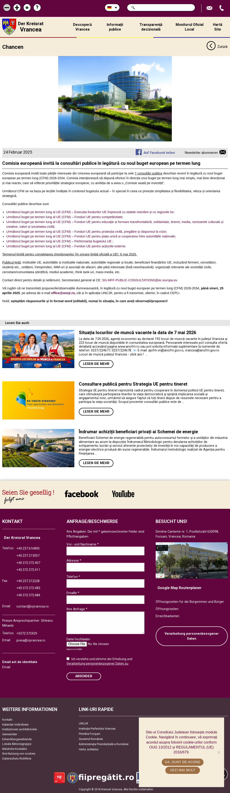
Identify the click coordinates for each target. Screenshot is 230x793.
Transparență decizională (150, 26)
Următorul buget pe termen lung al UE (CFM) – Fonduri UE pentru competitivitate (64, 217)
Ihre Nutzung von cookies (18, 753)
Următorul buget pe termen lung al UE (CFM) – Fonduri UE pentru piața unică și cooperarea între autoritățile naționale (90, 236)
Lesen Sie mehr (96, 364)
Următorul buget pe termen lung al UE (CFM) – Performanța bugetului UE (59, 241)
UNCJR (83, 723)
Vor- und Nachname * (82, 544)
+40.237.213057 (28, 555)
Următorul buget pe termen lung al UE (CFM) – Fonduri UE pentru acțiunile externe (65, 246)
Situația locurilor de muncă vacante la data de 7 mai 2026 (137, 332)
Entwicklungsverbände (17, 739)
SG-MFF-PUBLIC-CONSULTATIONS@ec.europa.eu (139, 280)
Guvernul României (91, 739)
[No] (218, 752)
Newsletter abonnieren (201, 152)
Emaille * (72, 593)
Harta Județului (88, 749)
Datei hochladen (78, 639)
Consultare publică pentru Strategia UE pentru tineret (133, 384)
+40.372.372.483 (28, 588)
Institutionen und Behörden (19, 729)
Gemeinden (9, 734)
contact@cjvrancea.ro (32, 606)
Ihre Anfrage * (76, 609)
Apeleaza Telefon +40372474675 (222, 8)
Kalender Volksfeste (15, 724)
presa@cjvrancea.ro (30, 640)
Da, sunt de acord (182, 762)
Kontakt (7, 719)
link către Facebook (81, 493)
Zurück (217, 47)
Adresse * (73, 560)
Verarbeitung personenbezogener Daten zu (97, 663)
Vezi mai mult (182, 770)
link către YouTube (123, 493)
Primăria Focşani (89, 733)
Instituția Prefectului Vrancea (97, 728)
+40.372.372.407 (28, 563)
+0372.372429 (26, 633)
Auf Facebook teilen (159, 152)
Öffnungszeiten (167, 609)
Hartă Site (217, 26)
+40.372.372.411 (28, 570)
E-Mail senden (210, 8)
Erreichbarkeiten (167, 616)
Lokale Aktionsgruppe (16, 744)
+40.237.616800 (28, 548)
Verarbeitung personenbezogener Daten (192, 636)
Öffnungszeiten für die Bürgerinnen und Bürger (190, 602)
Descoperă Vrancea (82, 26)
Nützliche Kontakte (14, 748)
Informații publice (115, 26)
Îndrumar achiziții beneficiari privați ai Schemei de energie (138, 431)
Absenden (83, 676)
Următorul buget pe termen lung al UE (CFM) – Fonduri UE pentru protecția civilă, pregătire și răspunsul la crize (86, 231)
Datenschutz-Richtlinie (16, 758)
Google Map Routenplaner (179, 587)
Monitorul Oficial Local (189, 26)
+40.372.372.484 (28, 595)
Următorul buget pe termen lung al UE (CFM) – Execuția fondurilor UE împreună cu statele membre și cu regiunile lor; (90, 212)
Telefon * (73, 576)
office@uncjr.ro (63, 293)
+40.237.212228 (28, 581)
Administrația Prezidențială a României (103, 744)
